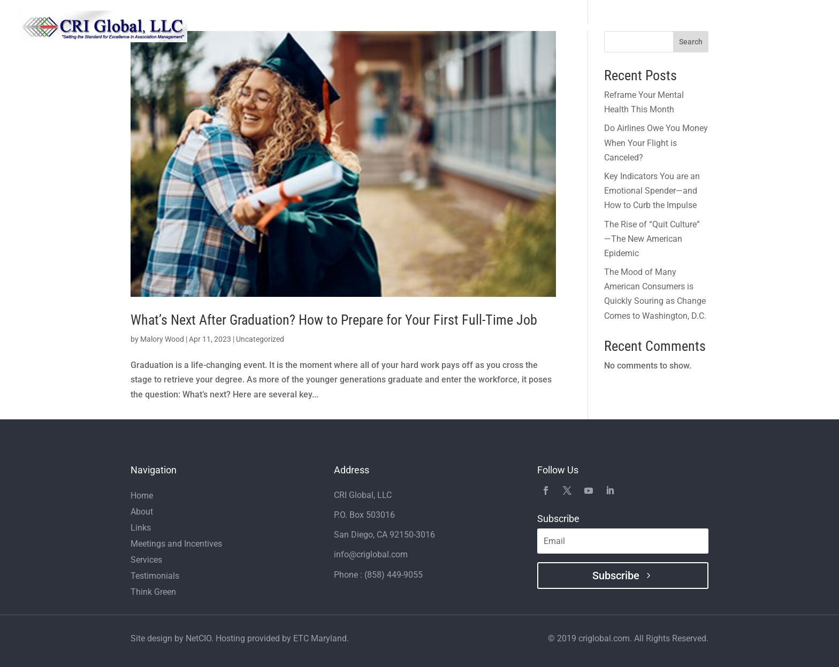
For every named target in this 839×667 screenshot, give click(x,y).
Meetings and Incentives (605, 26)
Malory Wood (162, 339)
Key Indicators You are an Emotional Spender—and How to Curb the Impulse (652, 190)
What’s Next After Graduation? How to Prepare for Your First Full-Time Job (334, 320)
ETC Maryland (320, 638)
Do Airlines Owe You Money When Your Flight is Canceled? (656, 142)
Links (733, 26)
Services (468, 26)
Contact (803, 26)
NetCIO (198, 638)
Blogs (766, 26)
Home (393, 26)
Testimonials (521, 26)
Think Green (687, 26)
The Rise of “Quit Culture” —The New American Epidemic (652, 238)
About (428, 26)
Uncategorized (260, 339)
